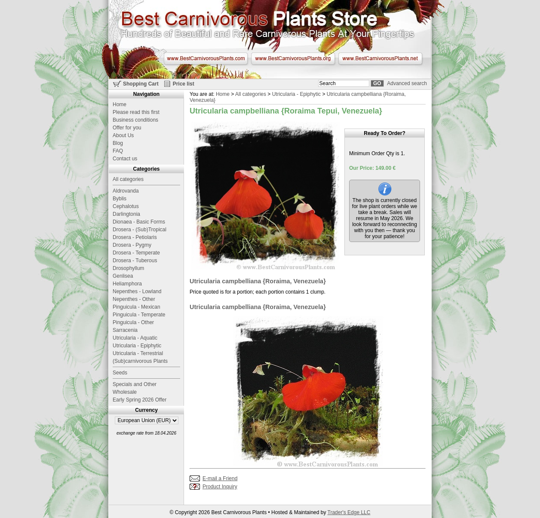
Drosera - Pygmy (132, 245)
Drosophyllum (128, 268)
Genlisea (123, 276)
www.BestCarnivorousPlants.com (206, 58)
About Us (123, 135)
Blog (118, 143)
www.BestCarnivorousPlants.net (380, 58)
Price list (183, 84)
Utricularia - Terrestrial (138, 353)
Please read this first (136, 112)
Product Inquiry (219, 487)
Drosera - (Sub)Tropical (139, 230)
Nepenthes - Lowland (137, 291)
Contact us (125, 159)
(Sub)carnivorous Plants (140, 361)
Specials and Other (134, 384)
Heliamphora (127, 284)
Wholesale (125, 392)
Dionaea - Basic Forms (139, 222)
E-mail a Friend (219, 478)
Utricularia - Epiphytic (296, 94)
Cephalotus (126, 206)
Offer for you (127, 128)
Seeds (120, 373)
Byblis (119, 199)
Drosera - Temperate (136, 253)
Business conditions (135, 120)
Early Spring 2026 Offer (139, 400)
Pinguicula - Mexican (136, 307)
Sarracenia (125, 330)
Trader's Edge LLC (349, 512)
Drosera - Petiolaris (135, 237)
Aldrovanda (126, 191)
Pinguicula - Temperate (139, 315)
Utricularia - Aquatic (135, 338)
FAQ (118, 151)
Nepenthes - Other (134, 299)
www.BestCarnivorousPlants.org (293, 58)
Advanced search (407, 83)
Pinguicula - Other (133, 322)
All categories (250, 94)
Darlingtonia (126, 214)
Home (223, 94)
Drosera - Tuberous (135, 260)
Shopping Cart (141, 84)
